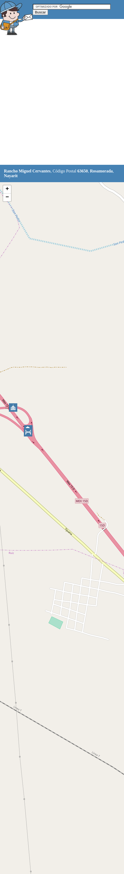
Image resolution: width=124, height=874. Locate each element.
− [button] (7, 197)
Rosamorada (101, 171)
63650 (82, 171)
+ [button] (7, 189)
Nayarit (11, 175)
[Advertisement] (62, 101)
